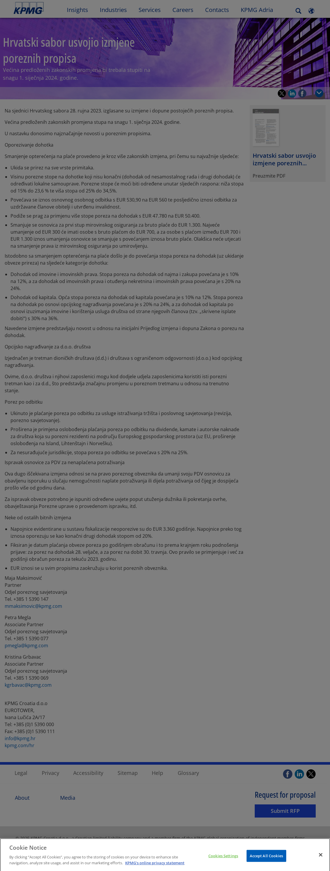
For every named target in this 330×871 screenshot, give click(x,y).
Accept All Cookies (266, 860)
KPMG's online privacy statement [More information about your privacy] (154, 867)
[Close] (320, 859)
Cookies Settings (223, 860)
